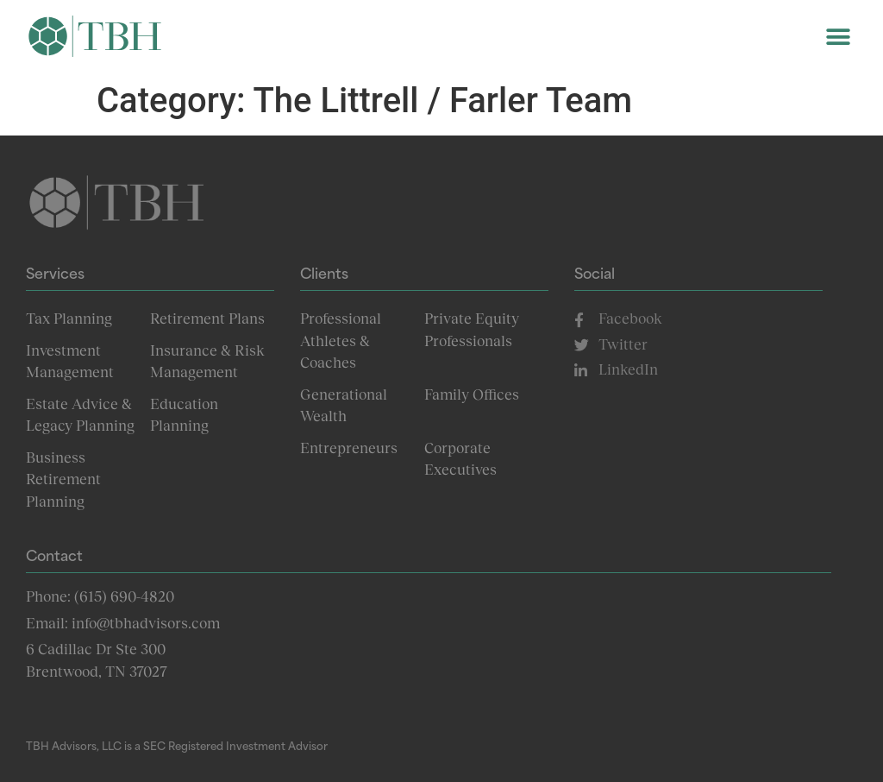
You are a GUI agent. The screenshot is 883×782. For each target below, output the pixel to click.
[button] (837, 36)
